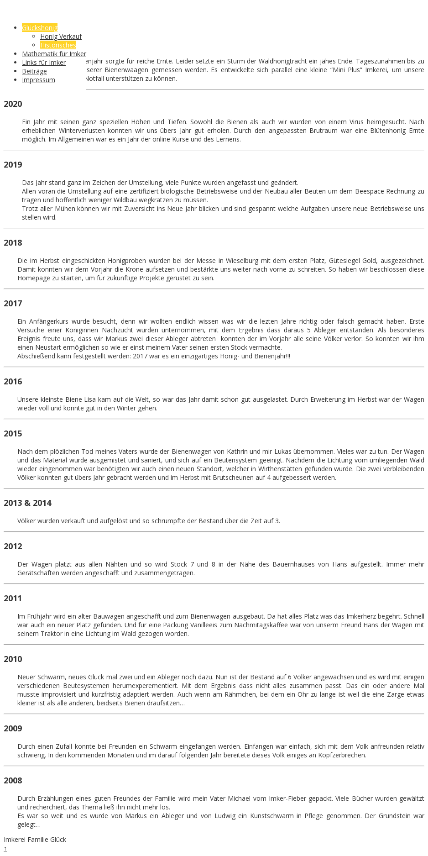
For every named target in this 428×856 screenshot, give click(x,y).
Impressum (38, 79)
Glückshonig (39, 27)
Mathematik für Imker (54, 53)
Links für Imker (44, 62)
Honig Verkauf (61, 36)
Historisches (58, 45)
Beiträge (34, 71)
